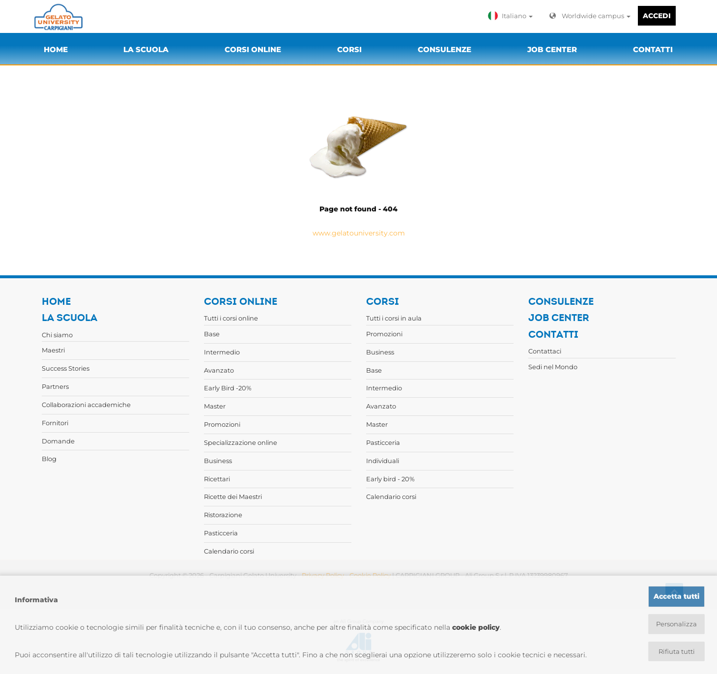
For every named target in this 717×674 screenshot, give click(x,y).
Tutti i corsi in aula (394, 318)
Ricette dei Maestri (233, 496)
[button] (512, 16)
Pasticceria (221, 533)
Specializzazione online (240, 442)
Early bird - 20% (390, 479)
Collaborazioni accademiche (86, 405)
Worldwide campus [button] (590, 16)
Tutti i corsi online (231, 318)
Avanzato (219, 370)
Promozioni (222, 424)
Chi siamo (57, 335)
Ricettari (217, 479)
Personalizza (676, 623)
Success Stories (65, 368)
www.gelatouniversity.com (359, 233)
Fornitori (55, 423)
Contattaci (544, 351)
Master (215, 406)
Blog (49, 459)
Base (212, 334)
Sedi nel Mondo (552, 367)
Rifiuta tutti (676, 651)
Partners (55, 386)
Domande (58, 441)
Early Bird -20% (228, 388)
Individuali (382, 461)
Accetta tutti (676, 595)
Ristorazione (223, 515)
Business (218, 461)
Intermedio (222, 352)
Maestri (53, 350)
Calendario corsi (229, 551)
